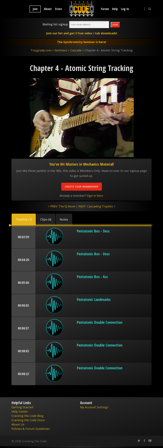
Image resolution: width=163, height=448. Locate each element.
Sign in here (95, 196)
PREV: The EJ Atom (62, 206)
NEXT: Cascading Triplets (95, 206)
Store (58, 9)
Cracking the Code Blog (27, 416)
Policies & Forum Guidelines (30, 429)
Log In (125, 9)
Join (35, 9)
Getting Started (22, 407)
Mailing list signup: (55, 24)
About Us (17, 424)
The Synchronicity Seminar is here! (81, 42)
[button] (24, 219)
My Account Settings (94, 407)
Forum (105, 9)
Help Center (19, 411)
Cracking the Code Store (28, 420)
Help (115, 9)
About (48, 9)
